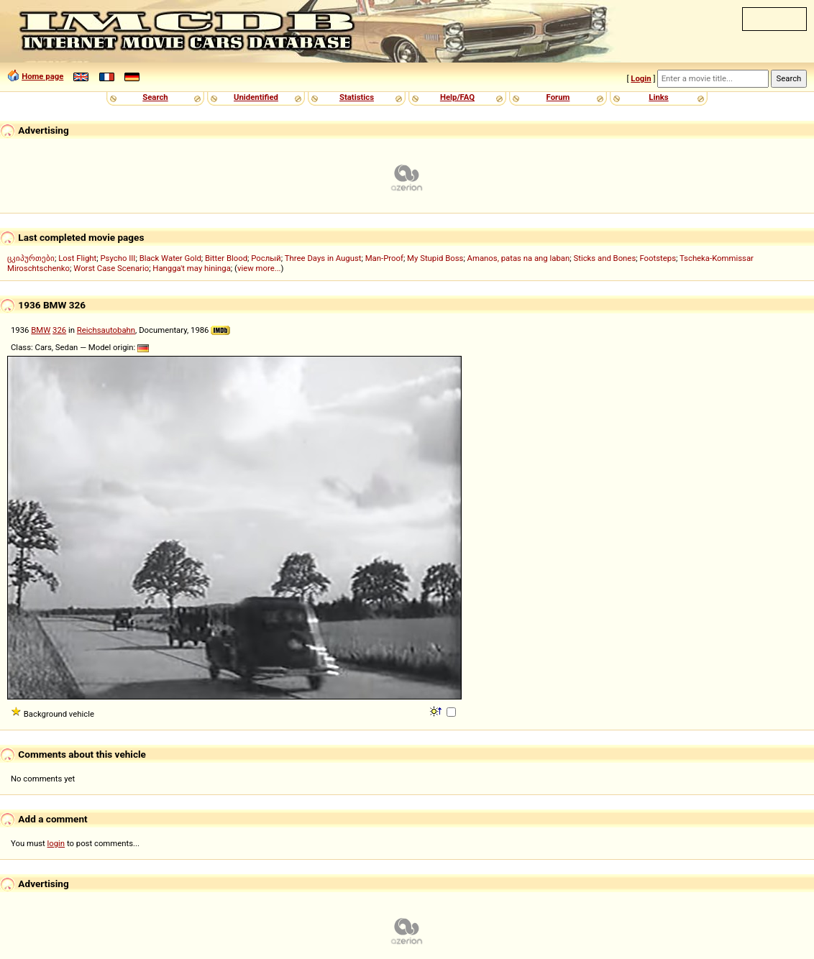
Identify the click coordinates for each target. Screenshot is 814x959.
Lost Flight (77, 258)
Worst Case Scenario (111, 268)
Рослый (265, 258)
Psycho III (117, 258)
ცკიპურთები (31, 258)
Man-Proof (384, 258)
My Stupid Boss (435, 258)
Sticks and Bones (604, 258)
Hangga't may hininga (191, 268)
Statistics (356, 97)
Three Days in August (323, 258)
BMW (40, 330)
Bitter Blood (226, 258)
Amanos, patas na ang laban (518, 258)
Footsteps (657, 258)
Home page (42, 76)
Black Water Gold (170, 258)
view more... (259, 268)
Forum (558, 97)
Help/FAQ (457, 97)
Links (658, 97)
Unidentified (256, 97)
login (56, 843)
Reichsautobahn (106, 330)
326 (59, 330)
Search (155, 97)
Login (641, 78)
